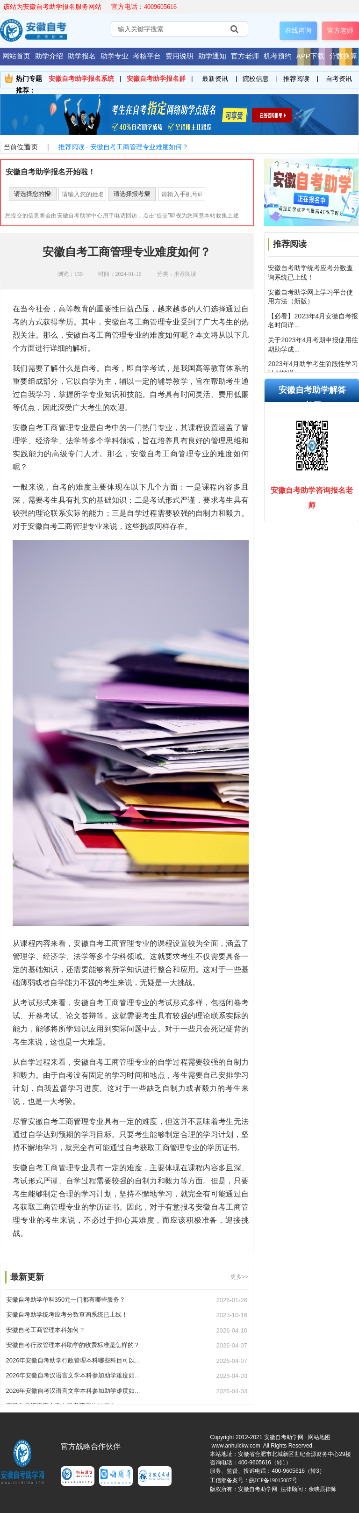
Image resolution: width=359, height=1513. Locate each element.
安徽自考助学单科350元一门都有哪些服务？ (66, 1299)
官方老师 (340, 30)
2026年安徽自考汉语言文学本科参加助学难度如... (73, 1375)
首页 (31, 147)
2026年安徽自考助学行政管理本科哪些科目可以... (73, 1360)
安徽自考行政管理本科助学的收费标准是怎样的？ (73, 1344)
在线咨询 (298, 30)
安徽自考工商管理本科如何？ (45, 1329)
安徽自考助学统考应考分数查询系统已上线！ (67, 1314)
